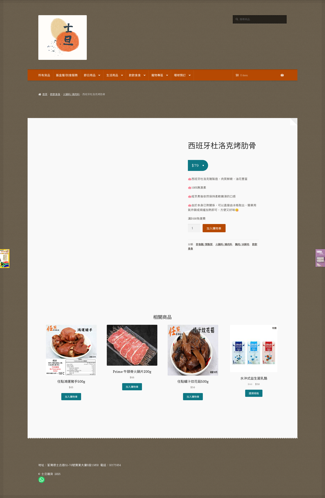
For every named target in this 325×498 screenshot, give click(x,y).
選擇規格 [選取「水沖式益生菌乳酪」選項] (254, 393)
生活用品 (112, 75)
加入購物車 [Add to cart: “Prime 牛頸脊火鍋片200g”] (132, 386)
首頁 (44, 94)
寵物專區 (157, 75)
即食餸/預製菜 (204, 244)
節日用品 (90, 75)
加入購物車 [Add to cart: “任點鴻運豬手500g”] (71, 396)
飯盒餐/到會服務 (67, 75)
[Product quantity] (194, 228)
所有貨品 (44, 75)
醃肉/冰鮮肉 (242, 244)
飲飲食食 (135, 75)
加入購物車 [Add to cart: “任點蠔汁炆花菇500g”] (193, 396)
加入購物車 (214, 228)
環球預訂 (180, 75)
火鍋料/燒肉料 (71, 94)
